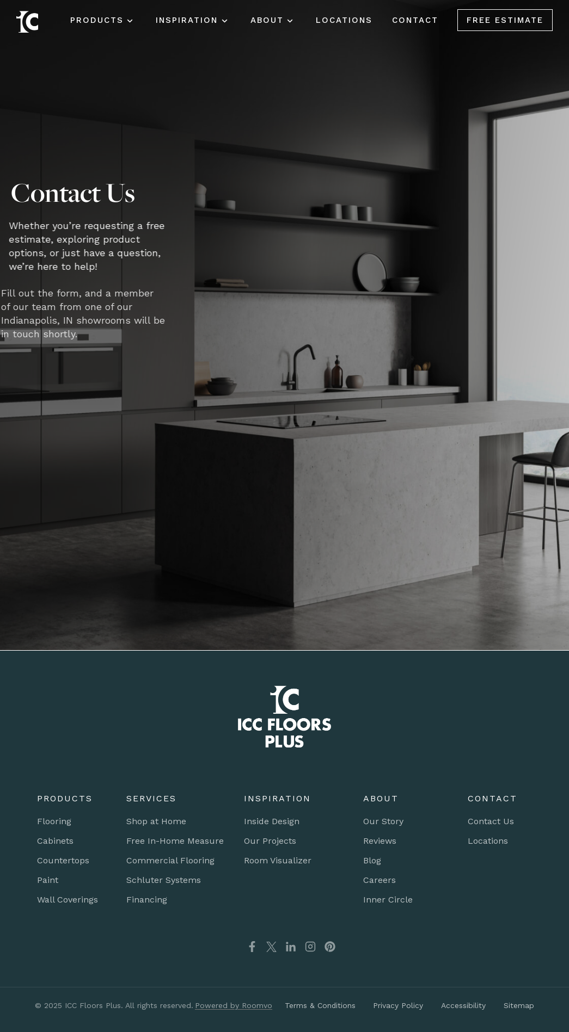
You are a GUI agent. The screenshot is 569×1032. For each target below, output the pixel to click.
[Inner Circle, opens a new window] (388, 899)
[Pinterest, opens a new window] (330, 946)
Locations (344, 20)
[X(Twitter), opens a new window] (271, 947)
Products (97, 20)
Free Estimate (505, 20)
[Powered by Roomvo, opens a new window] (232, 1005)
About (267, 20)
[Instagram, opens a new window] (310, 946)
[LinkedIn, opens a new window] (290, 946)
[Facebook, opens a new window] (246, 946)
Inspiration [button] (187, 20)
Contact (415, 20)
